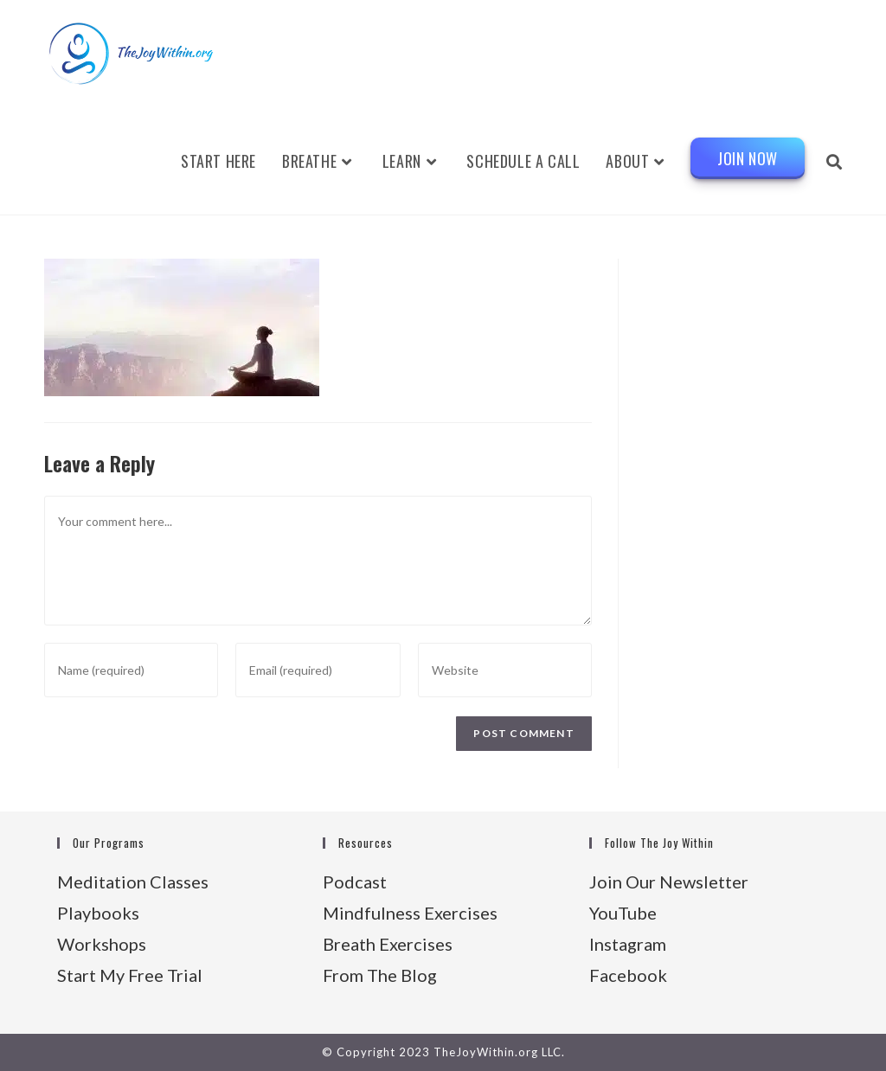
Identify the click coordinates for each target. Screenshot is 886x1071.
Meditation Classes (133, 881)
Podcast (355, 881)
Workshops (101, 943)
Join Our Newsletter (668, 881)
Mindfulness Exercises (410, 912)
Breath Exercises (388, 943)
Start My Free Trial (129, 975)
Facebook (628, 975)
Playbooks (98, 912)
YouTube (623, 912)
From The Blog (380, 975)
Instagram (627, 943)
